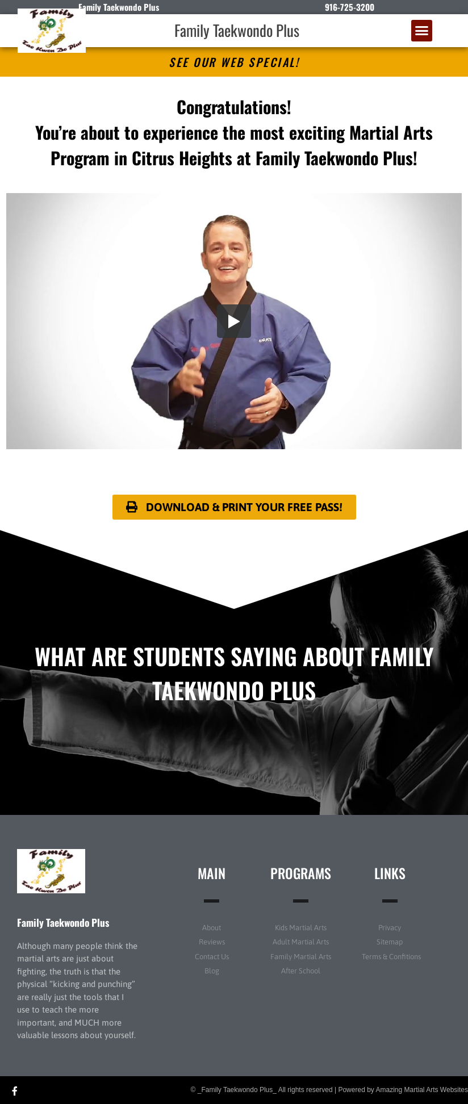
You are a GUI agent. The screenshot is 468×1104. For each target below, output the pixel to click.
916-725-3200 (349, 7)
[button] (422, 30)
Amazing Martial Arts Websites (422, 1090)
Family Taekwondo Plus (236, 30)
